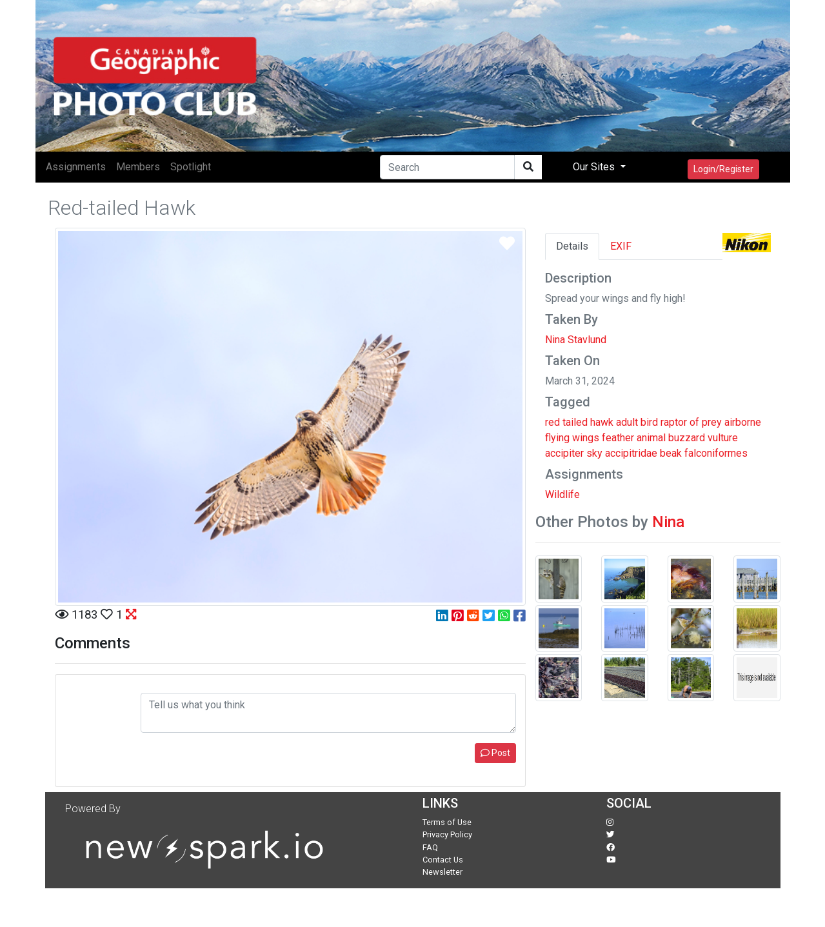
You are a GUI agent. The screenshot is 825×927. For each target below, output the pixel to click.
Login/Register (723, 169)
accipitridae (631, 453)
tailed (575, 422)
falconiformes (716, 453)
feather (618, 438)
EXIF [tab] (620, 246)
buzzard (686, 438)
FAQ (430, 847)
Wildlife (562, 494)
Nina (668, 522)
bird (649, 422)
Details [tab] (572, 246)
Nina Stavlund (575, 340)
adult (627, 422)
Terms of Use (447, 822)
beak (671, 453)
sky (594, 453)
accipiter (564, 453)
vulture (723, 438)
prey (712, 422)
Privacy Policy (447, 834)
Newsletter (442, 872)
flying (557, 438)
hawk (601, 422)
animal (651, 438)
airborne (742, 422)
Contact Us (442, 859)
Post (495, 753)
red (552, 422)
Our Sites (595, 167)
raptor (674, 422)
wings (585, 438)
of (694, 422)
